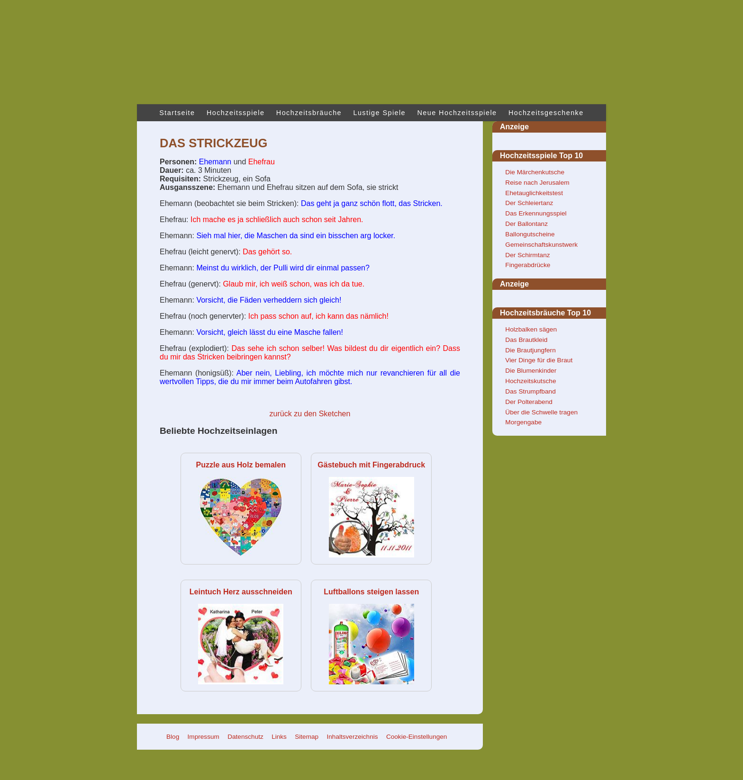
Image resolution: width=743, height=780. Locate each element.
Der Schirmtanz (527, 255)
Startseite (177, 113)
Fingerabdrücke (527, 265)
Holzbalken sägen (531, 329)
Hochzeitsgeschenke (546, 113)
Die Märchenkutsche (534, 172)
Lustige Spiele (379, 113)
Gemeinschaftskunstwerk (541, 244)
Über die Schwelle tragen (541, 412)
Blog (172, 736)
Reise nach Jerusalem (537, 182)
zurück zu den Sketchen (310, 414)
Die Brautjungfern (530, 350)
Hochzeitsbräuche (309, 113)
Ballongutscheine (529, 234)
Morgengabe (523, 422)
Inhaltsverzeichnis (352, 736)
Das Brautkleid (526, 339)
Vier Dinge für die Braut (538, 360)
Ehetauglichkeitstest (534, 193)
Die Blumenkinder (530, 370)
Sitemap (306, 736)
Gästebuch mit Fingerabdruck (371, 465)
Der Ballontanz (526, 223)
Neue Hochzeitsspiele (457, 113)
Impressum (203, 736)
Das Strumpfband (530, 391)
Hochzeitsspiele (235, 113)
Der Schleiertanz (529, 202)
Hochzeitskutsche (530, 381)
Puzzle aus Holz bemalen (241, 465)
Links (279, 736)
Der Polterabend (529, 401)
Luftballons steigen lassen (371, 592)
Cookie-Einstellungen (416, 736)
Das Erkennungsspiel (535, 213)
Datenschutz (245, 736)
